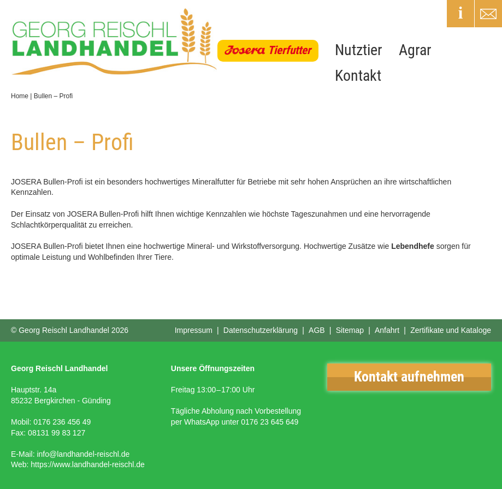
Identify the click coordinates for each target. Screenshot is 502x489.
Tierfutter (289, 50)
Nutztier (358, 50)
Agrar (415, 50)
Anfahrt (387, 330)
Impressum (193, 330)
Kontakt (358, 76)
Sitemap (350, 330)
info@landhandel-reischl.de (83, 454)
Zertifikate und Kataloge (450, 330)
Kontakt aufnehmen (409, 376)
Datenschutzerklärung (260, 330)
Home (19, 96)
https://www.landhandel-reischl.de (88, 464)
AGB (317, 330)
